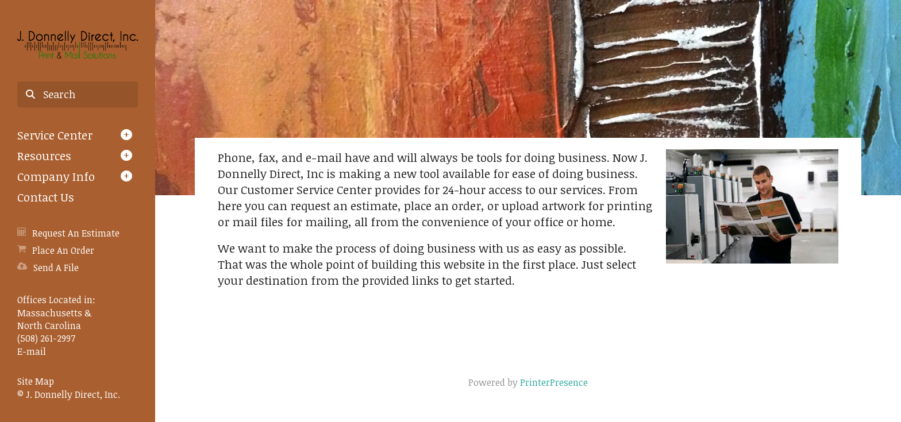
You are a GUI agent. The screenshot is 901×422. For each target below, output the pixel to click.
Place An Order (63, 250)
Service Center (55, 135)
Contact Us (45, 197)
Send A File (56, 267)
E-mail (31, 351)
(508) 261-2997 (46, 338)
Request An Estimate (76, 233)
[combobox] (77, 95)
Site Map (35, 381)
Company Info (56, 176)
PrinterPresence (554, 382)
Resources (44, 156)
